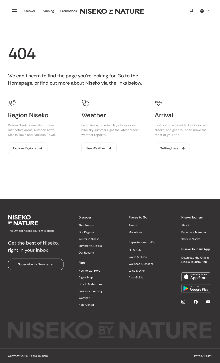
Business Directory (91, 291)
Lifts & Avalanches (90, 284)
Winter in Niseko (89, 239)
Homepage (20, 83)
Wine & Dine (137, 270)
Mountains (135, 232)
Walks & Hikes (138, 257)
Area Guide (136, 277)
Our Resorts (86, 252)
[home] (112, 11)
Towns (133, 225)
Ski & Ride (135, 250)
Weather (84, 297)
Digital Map (86, 277)
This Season (86, 225)
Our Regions (86, 232)
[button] (14, 11)
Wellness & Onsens (141, 263)
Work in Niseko (190, 239)
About (185, 225)
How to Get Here (89, 270)
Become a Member (193, 232)
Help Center (86, 304)
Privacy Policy (203, 356)
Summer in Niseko (90, 245)
